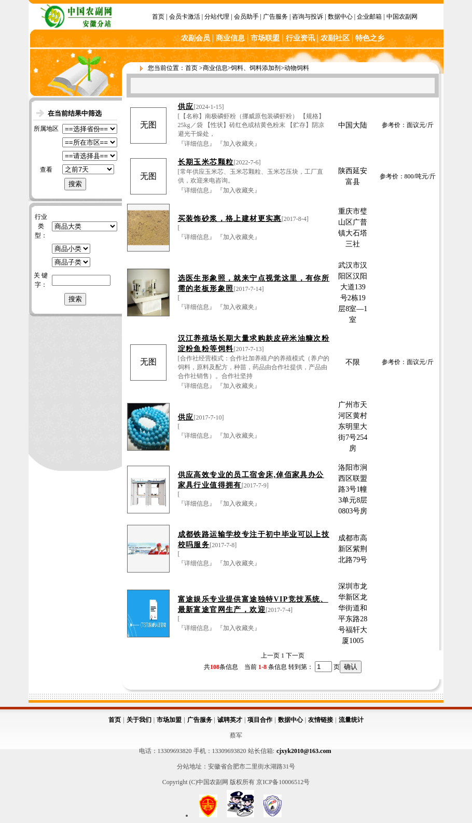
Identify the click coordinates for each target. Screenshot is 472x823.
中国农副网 (402, 16)
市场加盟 (169, 719)
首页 (158, 16)
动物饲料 (296, 68)
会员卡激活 (184, 16)
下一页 (295, 655)
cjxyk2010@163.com (303, 751)
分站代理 (216, 16)
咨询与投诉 (307, 16)
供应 (186, 106)
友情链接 (320, 719)
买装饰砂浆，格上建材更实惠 (230, 218)
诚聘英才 (229, 719)
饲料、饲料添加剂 (256, 68)
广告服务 (275, 16)
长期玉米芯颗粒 (206, 162)
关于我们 (139, 719)
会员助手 (246, 16)
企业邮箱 (369, 16)
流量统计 (351, 719)
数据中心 (340, 16)
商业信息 (215, 68)
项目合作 (259, 719)
